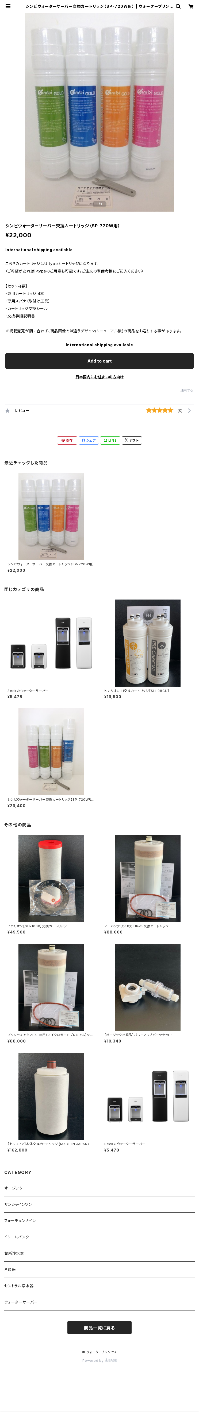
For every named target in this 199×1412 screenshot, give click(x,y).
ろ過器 (10, 1269)
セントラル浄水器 (18, 1285)
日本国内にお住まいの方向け (99, 377)
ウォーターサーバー (21, 1302)
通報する (187, 390)
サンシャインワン (18, 1204)
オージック (13, 1188)
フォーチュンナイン (20, 1220)
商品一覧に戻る (99, 1328)
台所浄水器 (14, 1253)
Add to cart (99, 361)
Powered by (99, 1361)
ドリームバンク (16, 1237)
